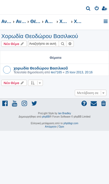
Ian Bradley (64, 113)
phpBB (46, 116)
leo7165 (56, 72)
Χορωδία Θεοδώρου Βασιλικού (39, 36)
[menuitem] (88, 9)
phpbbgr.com (71, 123)
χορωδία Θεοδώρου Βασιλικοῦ (41, 68)
